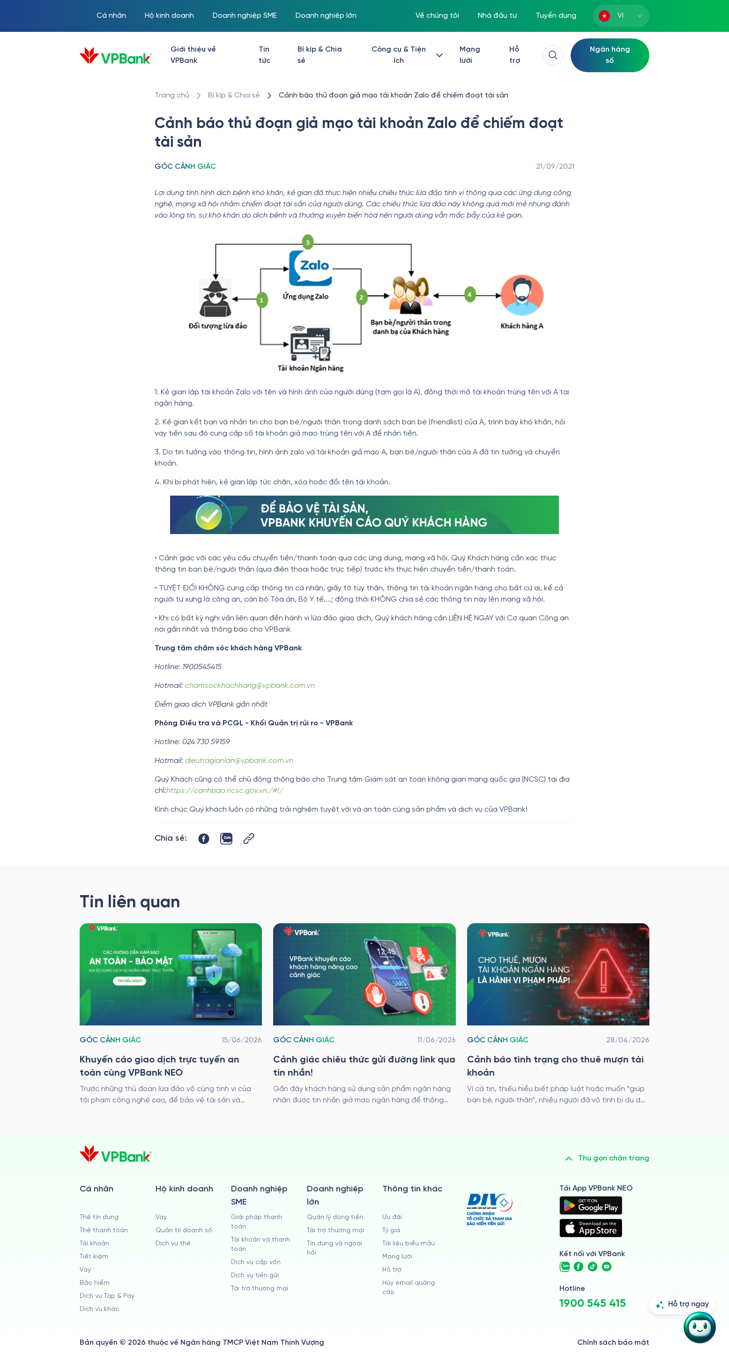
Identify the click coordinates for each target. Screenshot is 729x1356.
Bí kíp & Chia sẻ (320, 55)
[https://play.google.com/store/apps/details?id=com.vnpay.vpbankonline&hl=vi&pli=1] (590, 1205)
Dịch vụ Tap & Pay (107, 1296)
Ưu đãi (392, 1217)
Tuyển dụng (556, 16)
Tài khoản (94, 1243)
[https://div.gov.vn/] (489, 1209)
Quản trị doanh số (184, 1230)
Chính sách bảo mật (613, 1343)
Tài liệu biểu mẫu (408, 1243)
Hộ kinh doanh (169, 16)
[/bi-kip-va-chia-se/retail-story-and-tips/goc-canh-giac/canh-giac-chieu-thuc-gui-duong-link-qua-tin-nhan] (364, 1014)
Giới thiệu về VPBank (193, 55)
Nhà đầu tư (497, 16)
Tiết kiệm (94, 1256)
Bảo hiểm (95, 1283)
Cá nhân (111, 16)
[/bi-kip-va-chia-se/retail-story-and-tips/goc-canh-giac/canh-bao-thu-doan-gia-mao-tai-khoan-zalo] (393, 95)
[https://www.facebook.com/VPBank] (578, 1267)
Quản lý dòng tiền (335, 1217)
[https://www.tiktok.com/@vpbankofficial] (593, 1267)
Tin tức (264, 55)
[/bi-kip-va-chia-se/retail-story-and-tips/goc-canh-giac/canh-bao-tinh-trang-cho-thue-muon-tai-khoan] (558, 1014)
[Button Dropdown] (405, 55)
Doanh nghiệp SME (245, 16)
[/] (116, 55)
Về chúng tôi (437, 16)
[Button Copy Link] (248, 838)
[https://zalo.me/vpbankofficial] (564, 1267)
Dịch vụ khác (99, 1309)
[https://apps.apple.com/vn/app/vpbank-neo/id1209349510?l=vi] (590, 1228)
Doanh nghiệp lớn (326, 16)
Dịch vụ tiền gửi (255, 1275)
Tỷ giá (391, 1230)
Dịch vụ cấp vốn (256, 1262)
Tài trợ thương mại (259, 1288)
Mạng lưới (470, 55)
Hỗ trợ (514, 55)
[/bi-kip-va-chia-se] (234, 95)
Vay (85, 1269)
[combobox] (621, 16)
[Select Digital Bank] (610, 55)
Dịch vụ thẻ (173, 1243)
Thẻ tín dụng (99, 1217)
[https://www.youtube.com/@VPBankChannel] (607, 1267)
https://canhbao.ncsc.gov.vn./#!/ (224, 791)
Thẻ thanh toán (104, 1230)
